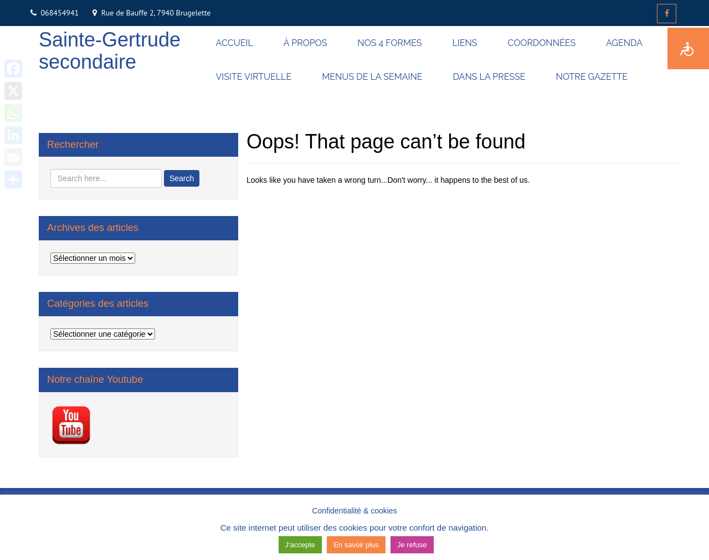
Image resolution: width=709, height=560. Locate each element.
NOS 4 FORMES (389, 43)
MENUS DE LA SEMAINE (372, 76)
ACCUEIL (234, 43)
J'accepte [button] (300, 545)
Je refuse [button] (412, 545)
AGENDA (624, 43)
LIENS (464, 43)
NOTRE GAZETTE (592, 76)
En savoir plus (356, 545)
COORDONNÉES (542, 43)
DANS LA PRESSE (489, 76)
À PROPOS (305, 43)
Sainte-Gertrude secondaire (110, 50)
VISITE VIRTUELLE (254, 76)
